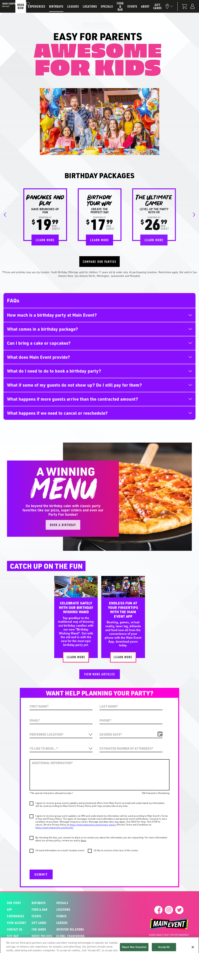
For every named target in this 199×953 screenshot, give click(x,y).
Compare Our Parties (99, 262)
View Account (15, 923)
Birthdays (104, 23)
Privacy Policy (89, 948)
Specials (62, 903)
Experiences (15, 916)
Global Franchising (68, 936)
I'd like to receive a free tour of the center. (116, 850)
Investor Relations (68, 929)
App (9, 909)
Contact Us (14, 929)
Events (36, 916)
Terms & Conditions (61, 948)
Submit (41, 874)
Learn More (45, 240)
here (83, 840)
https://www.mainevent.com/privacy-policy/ (93, 824)
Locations (63, 909)
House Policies (40, 936)
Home (87, 23)
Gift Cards (39, 923)
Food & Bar (39, 909)
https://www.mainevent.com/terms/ (54, 827)
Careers (62, 923)
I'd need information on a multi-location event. (60, 850)
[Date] (131, 734)
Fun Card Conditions (116, 948)
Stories (61, 916)
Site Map (13, 936)
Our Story (14, 903)
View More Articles (99, 674)
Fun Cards (39, 929)
